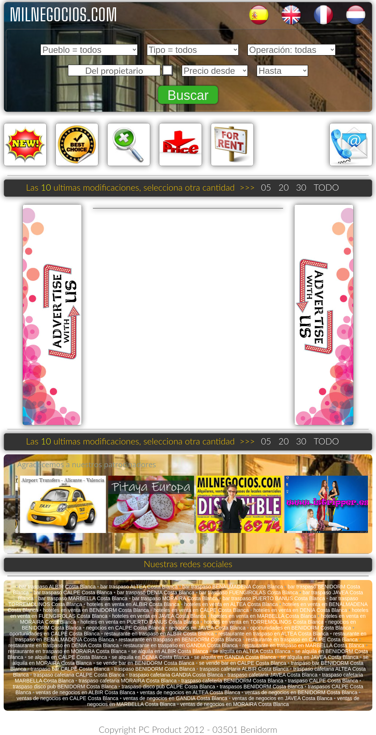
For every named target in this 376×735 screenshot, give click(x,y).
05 (266, 187)
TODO (326, 187)
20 (283, 187)
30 (301, 187)
